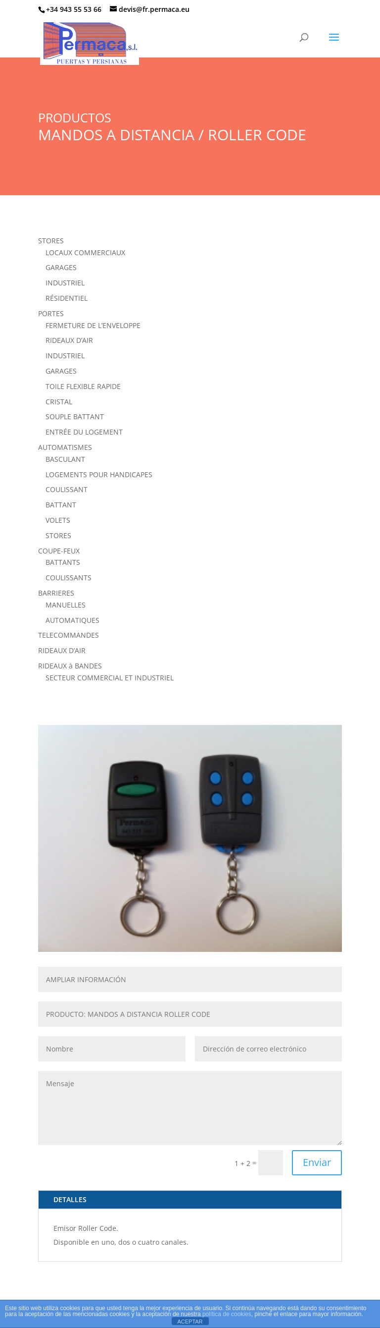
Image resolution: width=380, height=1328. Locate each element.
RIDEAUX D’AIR (69, 340)
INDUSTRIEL (65, 282)
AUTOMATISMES (65, 447)
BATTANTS (63, 562)
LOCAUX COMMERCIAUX (85, 252)
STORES (51, 240)
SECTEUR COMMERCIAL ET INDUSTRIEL (110, 677)
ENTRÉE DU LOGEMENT (84, 432)
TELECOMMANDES (68, 635)
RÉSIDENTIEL (67, 298)
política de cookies (226, 1314)
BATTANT (61, 504)
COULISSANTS (69, 577)
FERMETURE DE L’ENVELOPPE (93, 325)
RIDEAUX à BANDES (70, 665)
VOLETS (58, 520)
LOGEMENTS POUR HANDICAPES (99, 474)
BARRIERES (56, 593)
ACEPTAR (189, 1322)
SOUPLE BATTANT (75, 416)
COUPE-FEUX (59, 550)
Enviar (317, 1162)
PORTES (51, 313)
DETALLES (70, 1199)
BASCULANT (65, 459)
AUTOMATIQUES (72, 620)
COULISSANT (67, 489)
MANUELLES (66, 604)
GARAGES (61, 267)
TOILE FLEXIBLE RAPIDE (83, 386)
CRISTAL (59, 401)
